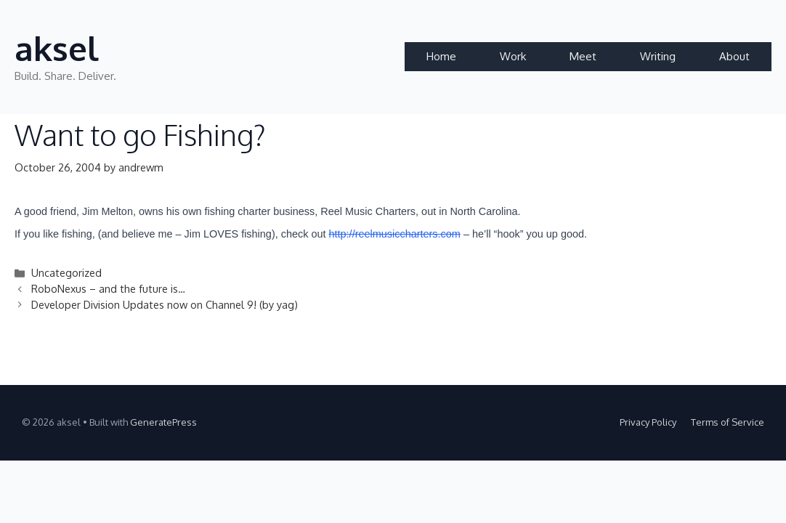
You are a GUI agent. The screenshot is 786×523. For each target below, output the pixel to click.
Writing (658, 56)
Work (513, 56)
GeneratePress (163, 422)
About (734, 56)
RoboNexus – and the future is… (108, 288)
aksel (57, 48)
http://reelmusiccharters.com (395, 234)
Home (441, 56)
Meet (583, 56)
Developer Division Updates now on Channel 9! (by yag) (164, 304)
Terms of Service (727, 422)
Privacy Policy (648, 422)
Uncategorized (66, 272)
